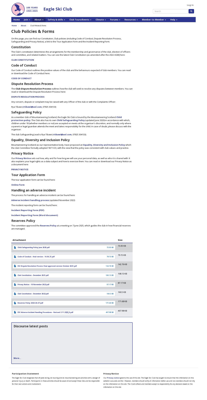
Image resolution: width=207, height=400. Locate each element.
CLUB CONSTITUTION (22, 59)
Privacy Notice (23, 158)
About (39, 19)
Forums (115, 19)
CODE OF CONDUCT (21, 78)
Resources (131, 19)
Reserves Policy (48, 225)
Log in (190, 5)
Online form (18, 184)
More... (17, 358)
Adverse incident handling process (30, 200)
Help (173, 19)
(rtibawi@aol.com (32, 106)
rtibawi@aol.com (62, 134)
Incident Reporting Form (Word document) (34, 215)
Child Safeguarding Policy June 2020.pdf (34, 247)
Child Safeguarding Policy (71, 120)
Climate (101, 19)
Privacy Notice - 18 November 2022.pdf (33, 284)
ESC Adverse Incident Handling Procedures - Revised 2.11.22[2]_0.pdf (45, 312)
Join (27, 19)
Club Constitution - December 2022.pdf (33, 294)
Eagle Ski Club (58, 9)
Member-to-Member (154, 19)
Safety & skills (56, 19)
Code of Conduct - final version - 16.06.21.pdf (36, 257)
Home (16, 19)
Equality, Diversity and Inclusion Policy (104, 144)
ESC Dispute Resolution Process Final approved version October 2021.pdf (47, 266)
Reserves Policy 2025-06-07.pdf (30, 303)
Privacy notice (113, 378)
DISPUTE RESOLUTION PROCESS (27, 96)
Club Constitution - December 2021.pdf (33, 275)
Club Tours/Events (80, 19)
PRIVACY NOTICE (19, 169)
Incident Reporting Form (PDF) (27, 210)
